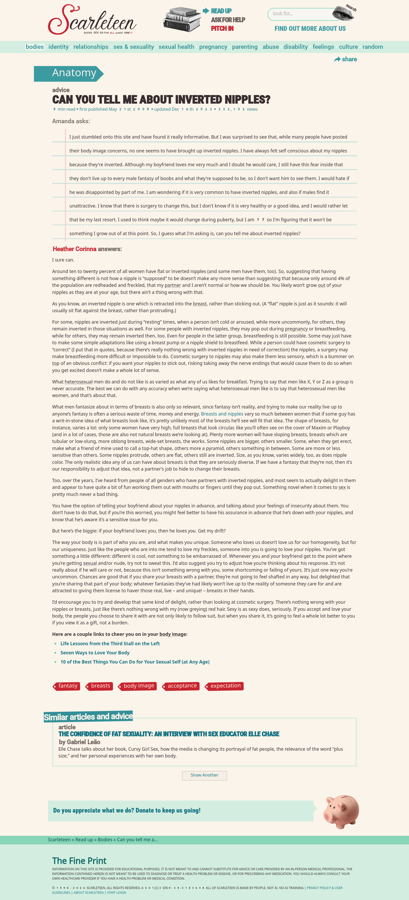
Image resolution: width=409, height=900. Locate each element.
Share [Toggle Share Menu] (345, 59)
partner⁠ (173, 285)
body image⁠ (172, 634)
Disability (296, 46)
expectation (225, 686)
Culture (348, 46)
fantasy (67, 686)
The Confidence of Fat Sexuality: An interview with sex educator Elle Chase (168, 734)
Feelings (323, 46)
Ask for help (228, 20)
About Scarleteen (89, 893)
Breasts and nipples (222, 414)
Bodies (35, 46)
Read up (221, 11)
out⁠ (321, 285)
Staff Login (116, 893)
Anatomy (74, 74)
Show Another (204, 775)
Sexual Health (176, 46)
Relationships (91, 46)
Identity (59, 46)
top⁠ (55, 363)
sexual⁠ (90, 563)
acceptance (182, 686)
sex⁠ (342, 487)
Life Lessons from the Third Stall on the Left (110, 643)
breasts (100, 686)
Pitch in (222, 28)
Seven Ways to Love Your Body (95, 652)
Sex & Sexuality (133, 46)
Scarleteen (59, 840)
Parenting (245, 46)
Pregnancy (213, 46)
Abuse (271, 46)
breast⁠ (200, 303)
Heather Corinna (74, 248)
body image (139, 686)
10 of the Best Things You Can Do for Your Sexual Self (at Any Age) (135, 662)
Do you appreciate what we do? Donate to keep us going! (127, 810)
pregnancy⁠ (296, 328)
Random (373, 46)
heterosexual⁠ (79, 381)
